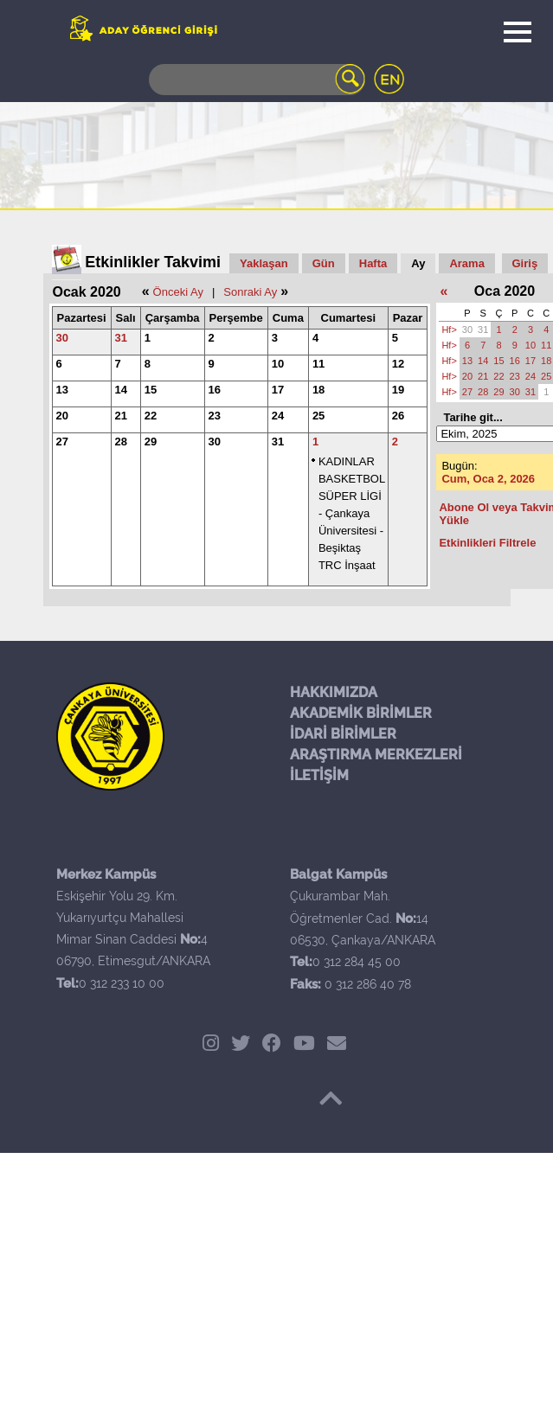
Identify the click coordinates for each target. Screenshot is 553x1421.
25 (318, 415)
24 (278, 415)
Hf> (448, 329)
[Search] (257, 79)
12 (398, 363)
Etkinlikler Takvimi (153, 262)
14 (121, 389)
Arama (466, 263)
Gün (323, 263)
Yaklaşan (264, 263)
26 (398, 415)
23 (215, 415)
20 (62, 415)
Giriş (525, 263)
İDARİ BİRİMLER (343, 734)
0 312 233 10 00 (121, 983)
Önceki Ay (178, 291)
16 (215, 389)
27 (62, 441)
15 (151, 389)
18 (318, 389)
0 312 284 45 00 (356, 962)
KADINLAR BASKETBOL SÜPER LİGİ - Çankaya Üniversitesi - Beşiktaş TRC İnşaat (351, 513)
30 (62, 337)
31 (121, 337)
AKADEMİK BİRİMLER (361, 713)
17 (278, 389)
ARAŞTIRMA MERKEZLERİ (376, 754)
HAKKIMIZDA (333, 692)
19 (398, 389)
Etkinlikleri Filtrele (487, 542)
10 (278, 363)
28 (121, 441)
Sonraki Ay (250, 291)
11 (318, 363)
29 (151, 441)
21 (121, 415)
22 (151, 415)
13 (62, 389)
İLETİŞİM (319, 775)
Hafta (373, 263)
